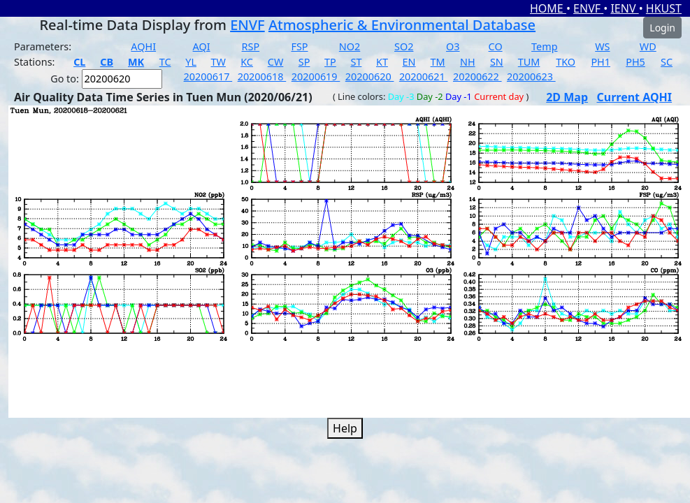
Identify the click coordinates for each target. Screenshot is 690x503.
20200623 (531, 76)
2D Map (567, 97)
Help (345, 428)
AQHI (143, 46)
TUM (529, 61)
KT (382, 61)
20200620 (369, 76)
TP (330, 61)
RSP (251, 46)
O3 (452, 46)
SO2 (403, 46)
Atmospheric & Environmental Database (402, 24)
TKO (565, 61)
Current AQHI (635, 97)
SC (667, 61)
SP (304, 61)
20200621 (423, 76)
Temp (544, 46)
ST (355, 61)
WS (602, 46)
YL (190, 61)
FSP (299, 46)
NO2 (349, 46)
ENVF (588, 8)
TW (218, 61)
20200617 (208, 76)
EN (409, 61)
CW (275, 61)
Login (662, 27)
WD (648, 46)
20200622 (477, 76)
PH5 (635, 61)
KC (246, 61)
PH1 (600, 61)
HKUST (664, 8)
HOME (548, 8)
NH (467, 61)
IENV (624, 8)
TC (165, 61)
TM (438, 61)
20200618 (262, 76)
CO (496, 46)
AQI (201, 46)
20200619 (316, 76)
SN (496, 61)
